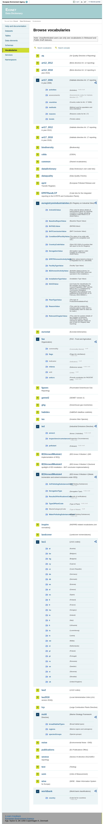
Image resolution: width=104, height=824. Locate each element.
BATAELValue (54, 226)
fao (43, 339)
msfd (44, 714)
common (46, 161)
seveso (45, 757)
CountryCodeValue (56, 244)
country (52, 798)
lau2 (43, 690)
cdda (43, 154)
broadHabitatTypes (56, 724)
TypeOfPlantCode (56, 504)
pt (50, 656)
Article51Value (55, 210)
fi (49, 600)
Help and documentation (15, 26)
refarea (52, 367)
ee (50, 584)
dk (50, 579)
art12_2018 (47, 70)
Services (8, 55)
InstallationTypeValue (57, 279)
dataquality (47, 176)
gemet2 (45, 398)
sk (50, 677)
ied (43, 426)
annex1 (52, 433)
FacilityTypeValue (56, 266)
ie (49, 615)
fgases (44, 388)
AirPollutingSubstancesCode (59, 484)
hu (50, 610)
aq (42, 56)
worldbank (46, 791)
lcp (43, 707)
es (50, 595)
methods (52, 107)
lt (49, 625)
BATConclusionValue (57, 231)
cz (50, 569)
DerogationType (55, 491)
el (49, 590)
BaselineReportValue (57, 221)
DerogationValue (56, 251)
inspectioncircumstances (59, 439)
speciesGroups (55, 734)
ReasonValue (54, 306)
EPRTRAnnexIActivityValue (59, 259)
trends (51, 119)
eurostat (45, 332)
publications (47, 750)
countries (53, 102)
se (50, 666)
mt (50, 641)
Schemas (9, 45)
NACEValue (53, 284)
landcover (46, 534)
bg (50, 559)
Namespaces (10, 60)
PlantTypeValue (55, 300)
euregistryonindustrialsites (55, 203)
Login (77, 2)
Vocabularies (11, 50)
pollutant (52, 446)
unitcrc (52, 378)
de (50, 574)
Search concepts (64, 48)
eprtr (43, 183)
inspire (44, 524)
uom (43, 774)
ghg (43, 405)
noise (44, 742)
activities (52, 90)
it (49, 620)
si (49, 672)
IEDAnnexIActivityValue (58, 271)
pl (49, 651)
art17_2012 (47, 127)
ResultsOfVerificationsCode (59, 496)
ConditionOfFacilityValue (59, 236)
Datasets (9, 31)
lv (49, 636)
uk (50, 682)
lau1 (43, 542)
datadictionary (48, 169)
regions (52, 729)
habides (45, 412)
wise (43, 781)
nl (49, 646)
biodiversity (47, 147)
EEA (16, 2)
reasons (52, 114)
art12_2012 (47, 63)
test (43, 767)
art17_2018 (47, 137)
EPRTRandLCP (49, 193)
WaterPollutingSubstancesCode (59, 514)
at (49, 549)
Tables (8, 36)
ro (50, 661)
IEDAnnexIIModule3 (51, 464)
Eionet (16, 21)
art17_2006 (47, 80)
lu (49, 630)
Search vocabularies (44, 48)
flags (51, 354)
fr (49, 605)
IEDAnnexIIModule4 (51, 474)
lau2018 (45, 697)
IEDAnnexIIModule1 (51, 454)
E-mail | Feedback (13, 816)
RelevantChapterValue (58, 316)
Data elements (11, 40)
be (50, 554)
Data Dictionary (25, 21)
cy (50, 564)
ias (42, 419)
